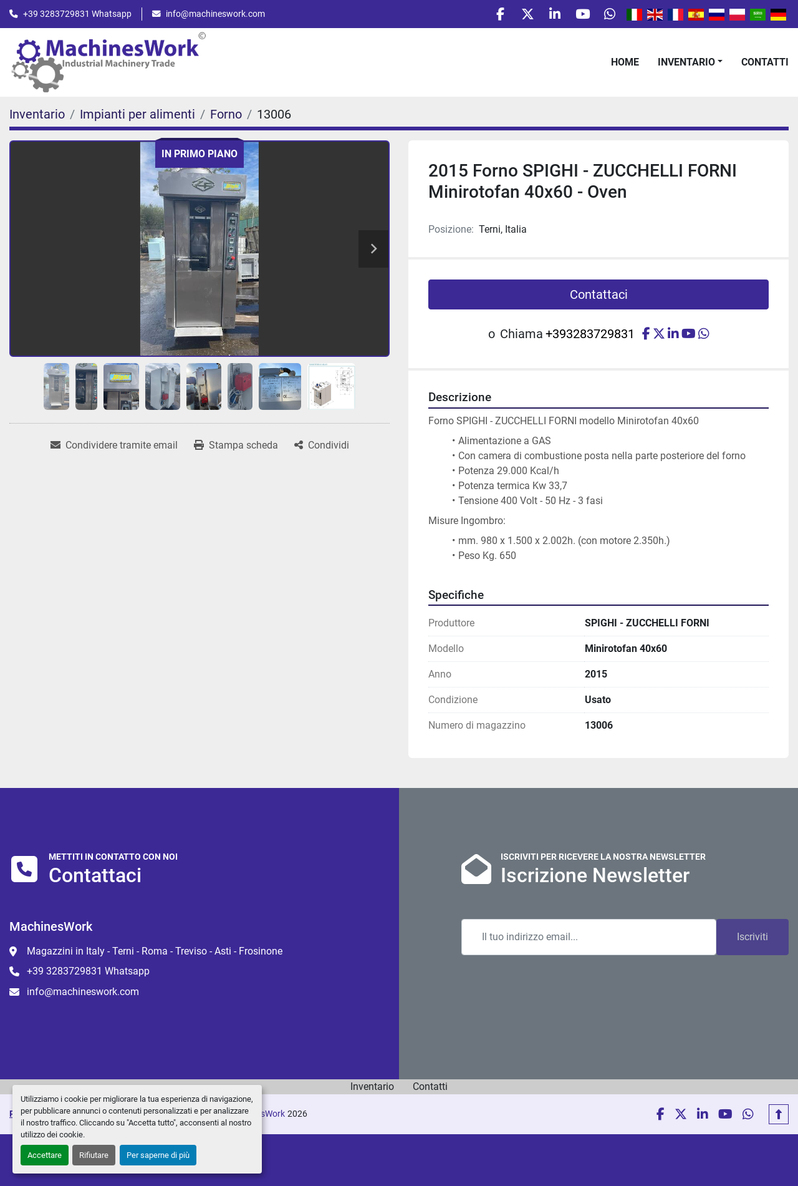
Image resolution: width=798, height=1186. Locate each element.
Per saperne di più (158, 1155)
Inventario (686, 66)
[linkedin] (544, 16)
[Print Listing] (236, 450)
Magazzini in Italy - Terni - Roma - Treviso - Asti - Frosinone (154, 955)
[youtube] (576, 16)
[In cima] (779, 1118)
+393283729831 (590, 338)
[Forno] (226, 118)
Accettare (44, 1155)
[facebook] (480, 16)
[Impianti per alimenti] (137, 118)
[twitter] (512, 16)
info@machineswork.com (215, 16)
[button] (690, 66)
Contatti (765, 66)
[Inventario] (37, 118)
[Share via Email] (114, 450)
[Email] (588, 941)
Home (625, 66)
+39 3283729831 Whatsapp (77, 16)
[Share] (321, 450)
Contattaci (599, 298)
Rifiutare (93, 1155)
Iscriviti (752, 940)
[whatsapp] (607, 16)
